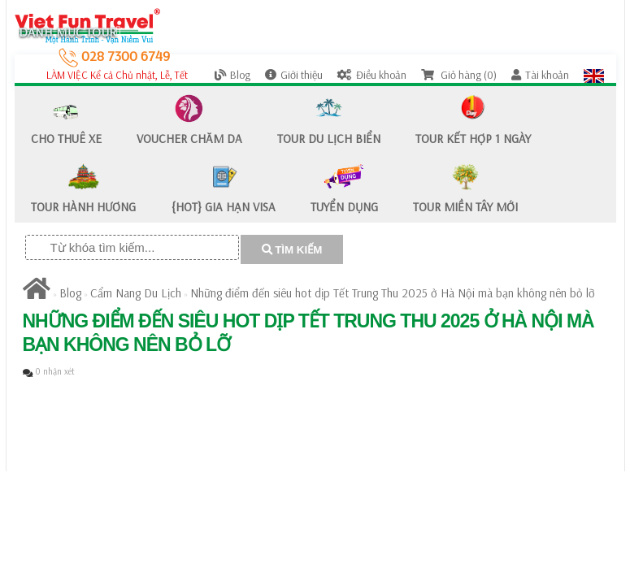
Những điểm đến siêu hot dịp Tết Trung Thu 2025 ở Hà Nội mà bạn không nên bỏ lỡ (392, 293)
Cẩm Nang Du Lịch (135, 293)
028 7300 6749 (114, 55)
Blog (232, 74)
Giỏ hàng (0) (459, 74)
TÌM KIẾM (292, 250)
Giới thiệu (294, 74)
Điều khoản (371, 74)
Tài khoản (540, 74)
